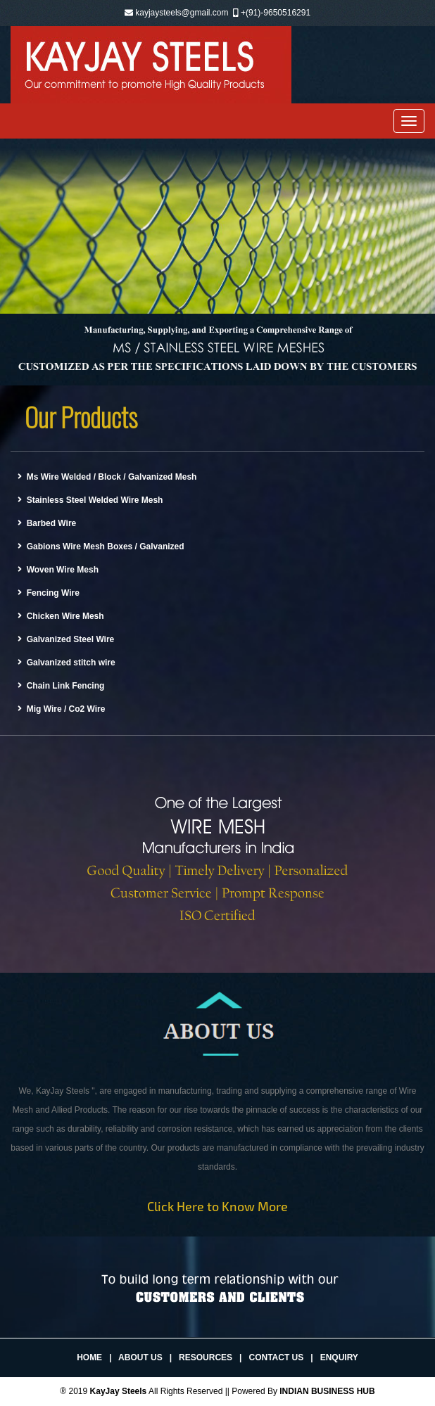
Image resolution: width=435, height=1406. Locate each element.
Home (89, 1357)
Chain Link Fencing (61, 686)
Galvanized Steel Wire (66, 639)
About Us (140, 1357)
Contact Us (275, 1357)
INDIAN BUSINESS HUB (326, 1391)
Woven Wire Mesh (58, 570)
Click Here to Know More (217, 1206)
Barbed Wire (47, 523)
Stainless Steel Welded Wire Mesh (90, 500)
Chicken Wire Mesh (61, 616)
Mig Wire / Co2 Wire (61, 709)
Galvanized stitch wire (66, 662)
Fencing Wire (49, 593)
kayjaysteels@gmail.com (181, 13)
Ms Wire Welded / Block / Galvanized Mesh (107, 477)
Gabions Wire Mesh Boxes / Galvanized (101, 546)
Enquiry (339, 1357)
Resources (205, 1357)
